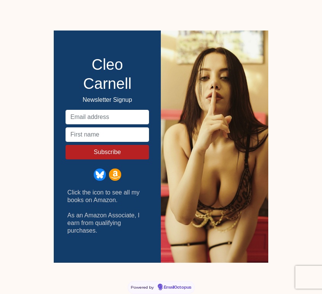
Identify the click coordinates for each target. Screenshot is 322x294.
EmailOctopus (177, 287)
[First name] (107, 134)
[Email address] (107, 117)
